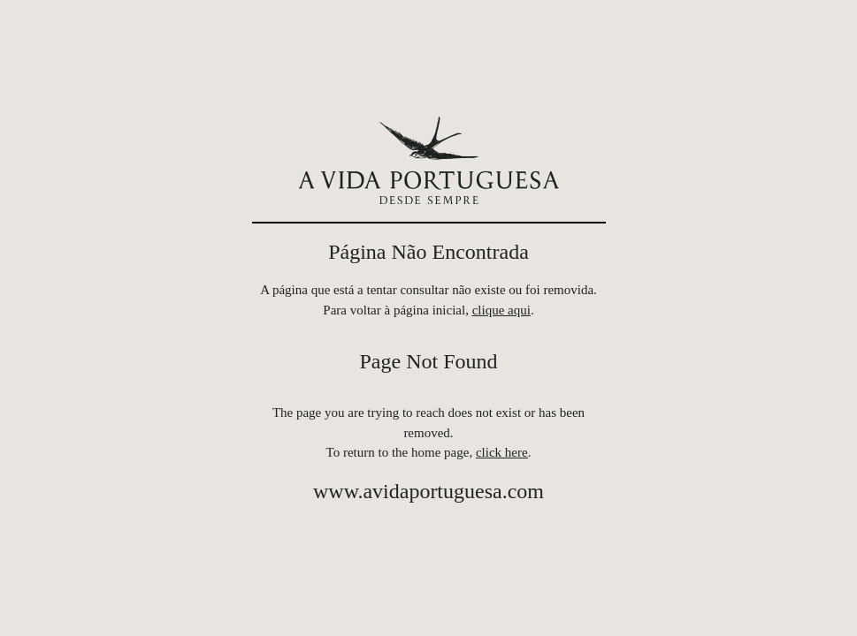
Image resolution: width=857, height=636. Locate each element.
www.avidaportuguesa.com (428, 491)
